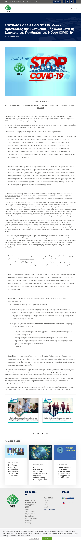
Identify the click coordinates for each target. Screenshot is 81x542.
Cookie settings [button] (34, 538)
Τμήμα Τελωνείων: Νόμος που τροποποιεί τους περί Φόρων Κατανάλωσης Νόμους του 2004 (40, 479)
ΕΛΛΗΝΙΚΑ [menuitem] (57, 2)
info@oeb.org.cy (49, 515)
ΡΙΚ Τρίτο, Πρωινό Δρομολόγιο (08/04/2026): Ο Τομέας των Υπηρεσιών (14, 475)
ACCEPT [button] (47, 538)
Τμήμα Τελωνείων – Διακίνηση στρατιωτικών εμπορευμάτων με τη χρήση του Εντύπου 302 (65, 478)
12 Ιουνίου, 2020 (13, 42)
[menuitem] (57, 2)
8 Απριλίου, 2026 (13, 468)
